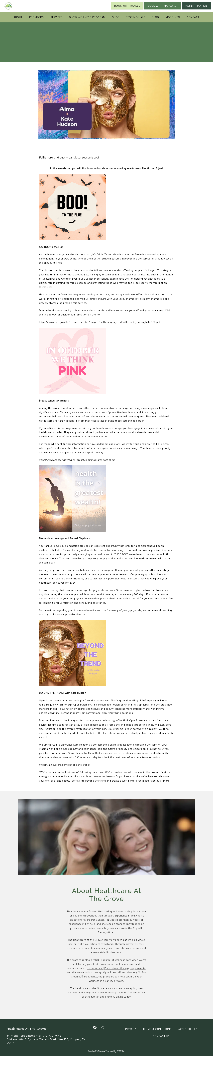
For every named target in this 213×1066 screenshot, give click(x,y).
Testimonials (135, 27)
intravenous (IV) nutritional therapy (108, 978)
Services (56, 27)
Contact (193, 27)
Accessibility (187, 1039)
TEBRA (121, 1061)
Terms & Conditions (157, 1039)
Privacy (130, 1039)
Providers (36, 27)
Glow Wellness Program (87, 27)
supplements (138, 978)
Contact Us (161, 1046)
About (18, 27)
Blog (155, 27)
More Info (173, 27)
